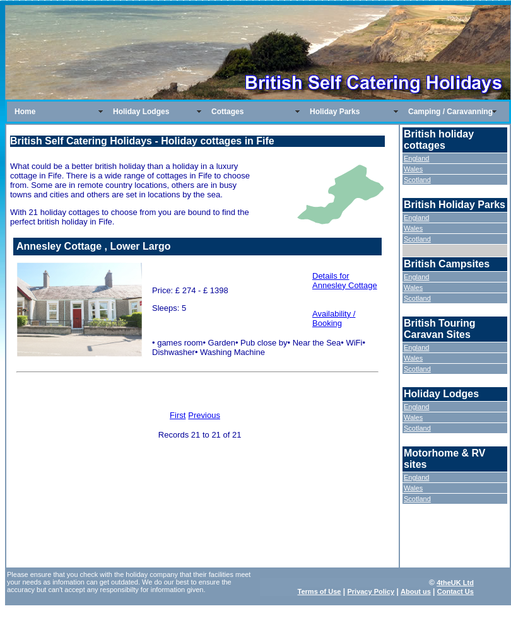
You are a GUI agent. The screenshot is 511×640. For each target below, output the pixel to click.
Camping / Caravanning (450, 111)
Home (25, 111)
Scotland (417, 179)
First (177, 415)
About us (416, 591)
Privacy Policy (370, 591)
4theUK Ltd (455, 582)
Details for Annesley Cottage (344, 280)
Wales (413, 169)
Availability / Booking (333, 318)
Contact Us (455, 591)
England (416, 158)
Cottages (227, 111)
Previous (204, 415)
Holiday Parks (335, 111)
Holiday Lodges (141, 111)
